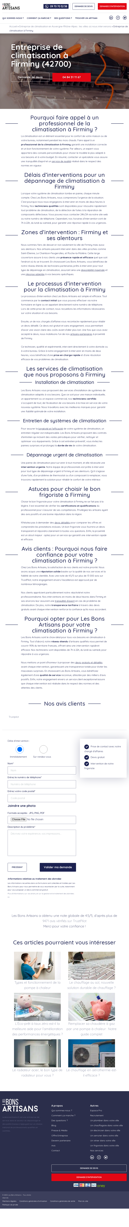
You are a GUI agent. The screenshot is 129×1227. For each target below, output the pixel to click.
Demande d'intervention (112, 6)
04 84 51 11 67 (71, 77)
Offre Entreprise (59, 1135)
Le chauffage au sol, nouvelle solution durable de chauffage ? (91, 985)
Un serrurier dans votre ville (104, 1135)
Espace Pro (96, 1110)
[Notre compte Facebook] (118, 18)
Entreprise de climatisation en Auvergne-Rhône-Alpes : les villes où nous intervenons (65, 26)
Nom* (11, 763)
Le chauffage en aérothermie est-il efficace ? (91, 1072)
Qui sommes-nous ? (13, 18)
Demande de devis (30, 77)
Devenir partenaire (60, 1140)
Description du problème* (21, 826)
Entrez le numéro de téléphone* (25, 777)
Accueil (13, 26)
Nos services (96, 1150)
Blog (53, 1125)
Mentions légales (9, 1201)
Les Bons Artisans (14, 1195)
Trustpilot (14, 716)
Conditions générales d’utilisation (33, 1201)
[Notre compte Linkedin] (111, 18)
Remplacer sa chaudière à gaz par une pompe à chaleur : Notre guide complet (92, 1029)
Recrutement (96, 1115)
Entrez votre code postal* (21, 791)
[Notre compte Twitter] (125, 18)
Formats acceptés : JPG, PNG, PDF (26, 813)
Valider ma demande (58, 867)
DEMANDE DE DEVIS (84, 6)
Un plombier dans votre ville (104, 1120)
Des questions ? (63, 18)
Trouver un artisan (86, 18)
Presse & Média (59, 1130)
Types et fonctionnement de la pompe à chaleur (37, 985)
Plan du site (83, 1201)
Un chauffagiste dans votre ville (106, 1125)
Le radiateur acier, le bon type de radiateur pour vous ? (37, 1072)
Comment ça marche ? (39, 18)
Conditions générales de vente (62, 1201)
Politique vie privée (10, 1204)
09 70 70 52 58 (58, 6)
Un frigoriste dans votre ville (104, 1145)
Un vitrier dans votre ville (102, 1140)
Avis (53, 1145)
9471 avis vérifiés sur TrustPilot (64, 921)
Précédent (17, 867)
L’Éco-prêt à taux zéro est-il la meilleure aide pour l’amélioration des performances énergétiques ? (37, 1029)
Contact (55, 1150)
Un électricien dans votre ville (105, 1130)
